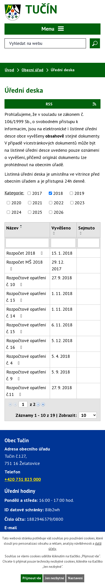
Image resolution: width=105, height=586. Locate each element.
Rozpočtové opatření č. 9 (26, 375)
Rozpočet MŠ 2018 (24, 265)
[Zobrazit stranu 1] (23, 404)
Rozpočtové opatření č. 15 (26, 328)
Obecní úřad (32, 69)
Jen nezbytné (54, 578)
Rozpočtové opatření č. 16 (26, 344)
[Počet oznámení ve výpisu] (88, 415)
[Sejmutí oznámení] (89, 243)
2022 (59, 203)
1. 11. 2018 (62, 293)
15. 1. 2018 (62, 253)
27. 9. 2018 (62, 278)
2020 (16, 203)
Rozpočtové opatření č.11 (26, 391)
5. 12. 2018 (62, 340)
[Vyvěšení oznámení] (63, 243)
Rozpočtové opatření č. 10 (26, 281)
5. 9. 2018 (61, 372)
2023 (79, 203)
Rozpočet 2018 (25, 253)
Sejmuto (86, 228)
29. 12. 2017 (58, 265)
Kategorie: (14, 193)
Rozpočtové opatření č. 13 (26, 297)
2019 (79, 193)
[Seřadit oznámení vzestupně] (21, 225)
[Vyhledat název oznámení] (27, 243)
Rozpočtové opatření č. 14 (26, 312)
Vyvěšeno (61, 228)
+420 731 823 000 (22, 479)
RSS (71, 103)
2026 (59, 212)
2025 (37, 212)
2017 (37, 193)
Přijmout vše (31, 578)
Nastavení (75, 578)
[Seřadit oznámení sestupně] (21, 227)
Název (12, 228)
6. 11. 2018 (62, 325)
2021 (37, 203)
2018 (58, 193)
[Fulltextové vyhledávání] (45, 43)
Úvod (9, 69)
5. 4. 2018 (61, 356)
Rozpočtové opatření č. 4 (26, 359)
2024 (16, 212)
